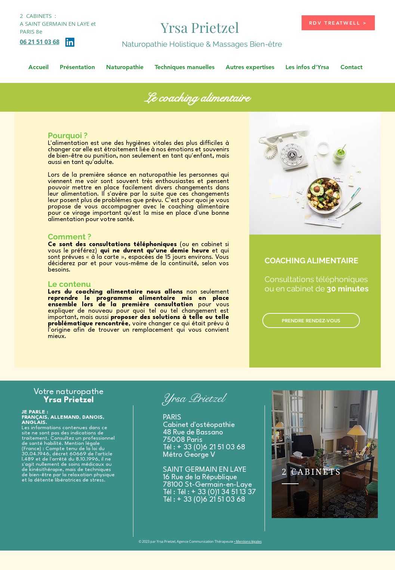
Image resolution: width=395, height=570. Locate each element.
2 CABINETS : (38, 15)
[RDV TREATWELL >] (338, 22)
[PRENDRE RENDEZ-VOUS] (311, 320)
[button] (77, 67)
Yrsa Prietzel (200, 27)
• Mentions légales (248, 541)
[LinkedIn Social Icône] (69, 42)
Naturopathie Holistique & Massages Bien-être (202, 44)
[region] (325, 454)
